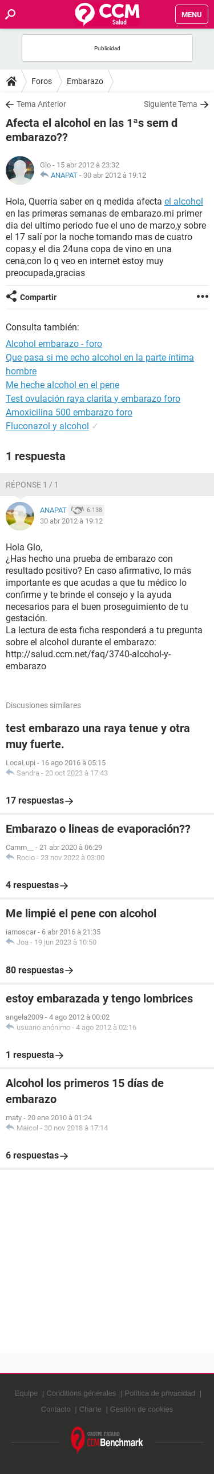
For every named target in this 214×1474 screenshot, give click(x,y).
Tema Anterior (41, 104)
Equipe (26, 1393)
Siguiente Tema (170, 104)
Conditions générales (81, 1393)
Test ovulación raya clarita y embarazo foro (93, 398)
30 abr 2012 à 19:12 (114, 175)
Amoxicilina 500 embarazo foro (69, 412)
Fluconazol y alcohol (47, 426)
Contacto (56, 1409)
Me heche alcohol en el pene (62, 385)
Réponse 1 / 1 (32, 484)
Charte (90, 1409)
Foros (41, 81)
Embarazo (85, 81)
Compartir (38, 297)
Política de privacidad (160, 1393)
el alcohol (183, 201)
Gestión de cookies (141, 1409)
